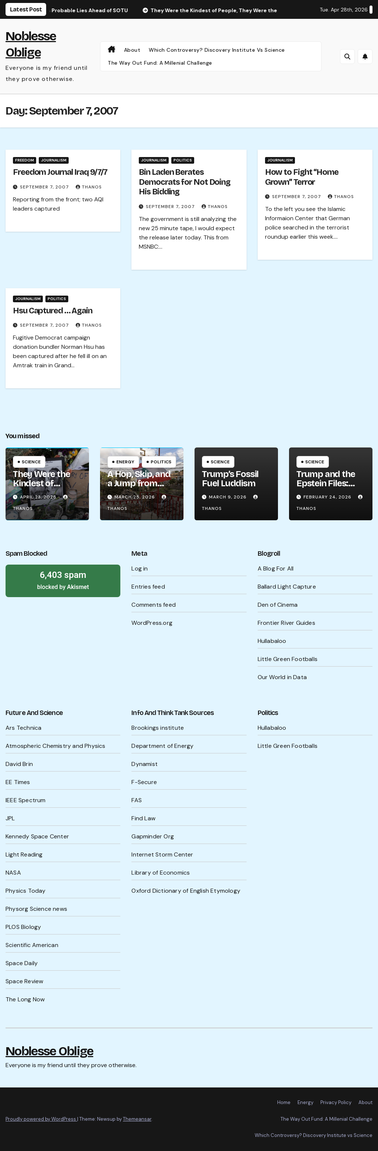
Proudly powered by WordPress (41, 1119)
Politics (182, 160)
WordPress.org (151, 623)
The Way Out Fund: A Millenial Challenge (160, 62)
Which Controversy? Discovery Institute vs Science (217, 50)
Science (31, 462)
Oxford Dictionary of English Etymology (185, 891)
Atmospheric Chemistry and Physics (56, 746)
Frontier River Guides (286, 623)
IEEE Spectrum (26, 800)
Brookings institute (157, 728)
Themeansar (137, 1119)
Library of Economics (160, 872)
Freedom (24, 160)
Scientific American (32, 945)
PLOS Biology (23, 927)
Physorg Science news (36, 909)
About (132, 50)
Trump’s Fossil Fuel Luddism (230, 478)
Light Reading (24, 854)
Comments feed (153, 605)
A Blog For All (276, 568)
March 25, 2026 (135, 497)
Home (284, 1102)
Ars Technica (23, 728)
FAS (136, 800)
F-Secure (144, 782)
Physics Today (26, 891)
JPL (10, 818)
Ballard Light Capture (287, 586)
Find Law (143, 818)
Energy (125, 462)
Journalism (53, 160)
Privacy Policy (335, 1102)
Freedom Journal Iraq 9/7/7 (60, 172)
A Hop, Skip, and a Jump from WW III (139, 483)
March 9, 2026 (228, 497)
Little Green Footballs (287, 659)
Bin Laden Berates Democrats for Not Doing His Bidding (184, 182)
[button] (347, 56)
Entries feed (148, 586)
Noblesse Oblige (49, 1051)
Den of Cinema (278, 605)
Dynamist (144, 764)
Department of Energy (162, 746)
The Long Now (25, 999)
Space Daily (22, 963)
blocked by (63, 579)
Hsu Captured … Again (52, 311)
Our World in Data (282, 677)
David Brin (19, 764)
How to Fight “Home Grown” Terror (302, 177)
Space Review (24, 981)
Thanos (89, 187)
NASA (13, 872)
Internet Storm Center (162, 854)
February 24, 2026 (328, 497)
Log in (139, 568)
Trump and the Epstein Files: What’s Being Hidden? (325, 488)
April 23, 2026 (39, 497)
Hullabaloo (272, 641)
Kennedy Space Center (37, 836)
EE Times (18, 782)
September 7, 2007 (45, 187)
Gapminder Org (152, 836)
